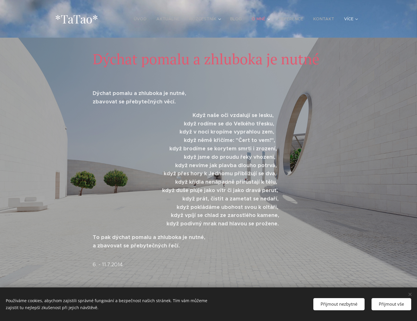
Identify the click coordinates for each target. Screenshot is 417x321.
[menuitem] (146, 19)
